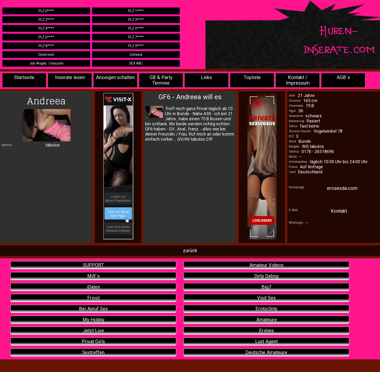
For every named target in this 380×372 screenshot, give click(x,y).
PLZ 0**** (46, 11)
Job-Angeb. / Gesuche (46, 63)
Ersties (266, 330)
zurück (190, 250)
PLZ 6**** (46, 37)
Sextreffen (93, 352)
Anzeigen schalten (115, 77)
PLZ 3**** (136, 20)
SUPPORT (93, 265)
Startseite (24, 77)
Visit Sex (266, 298)
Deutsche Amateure (266, 352)
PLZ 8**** (46, 46)
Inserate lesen (70, 77)
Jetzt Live (93, 330)
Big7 (266, 287)
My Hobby (93, 320)
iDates (93, 287)
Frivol (93, 298)
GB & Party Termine (161, 80)
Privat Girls (93, 341)
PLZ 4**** (46, 28)
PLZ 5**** (136, 28)
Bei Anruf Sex (93, 309)
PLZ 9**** (136, 46)
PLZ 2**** (46, 20)
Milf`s (93, 276)
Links (206, 77)
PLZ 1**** (136, 11)
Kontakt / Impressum (298, 80)
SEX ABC (136, 63)
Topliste (252, 77)
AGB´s (343, 77)
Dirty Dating (266, 276)
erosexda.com (342, 188)
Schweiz (136, 55)
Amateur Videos (266, 265)
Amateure (266, 320)
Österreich (46, 55)
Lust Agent (266, 341)
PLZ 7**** (136, 37)
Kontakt (339, 211)
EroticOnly (266, 309)
